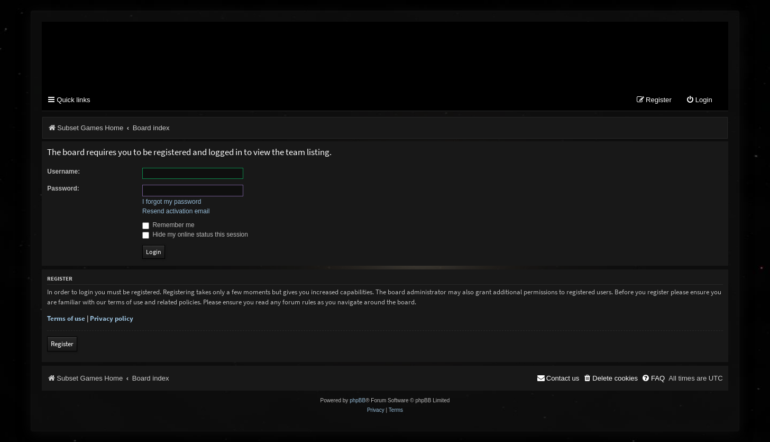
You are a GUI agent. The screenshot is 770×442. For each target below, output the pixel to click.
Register (62, 343)
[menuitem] (699, 100)
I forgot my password (171, 201)
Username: (63, 171)
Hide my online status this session (195, 234)
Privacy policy (111, 318)
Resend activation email (175, 211)
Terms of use (66, 318)
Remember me (168, 225)
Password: (63, 188)
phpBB (357, 400)
